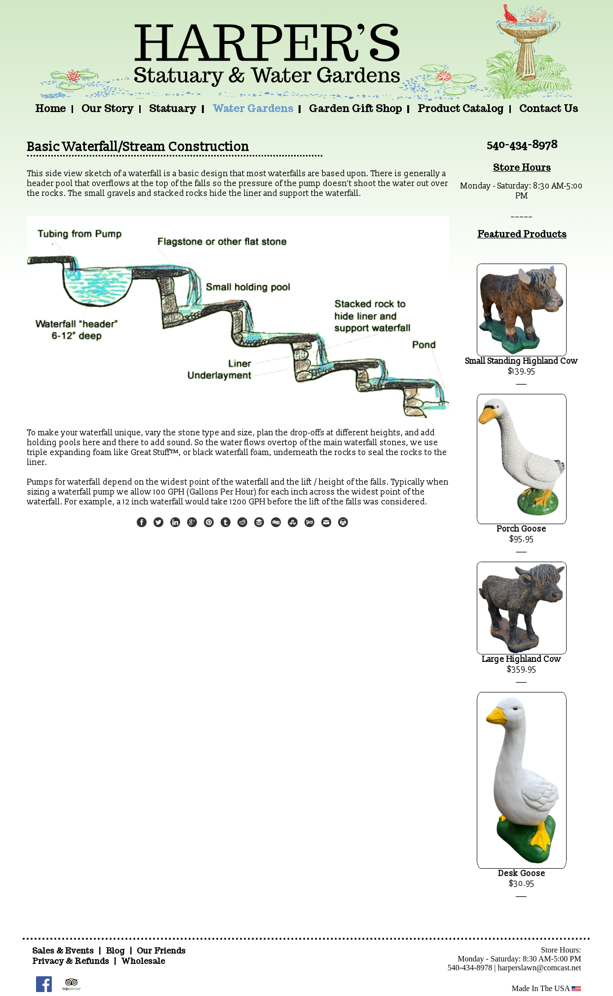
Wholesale (143, 961)
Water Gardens (252, 108)
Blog (116, 951)
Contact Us (548, 108)
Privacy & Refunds (70, 961)
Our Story (107, 108)
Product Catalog (460, 108)
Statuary (172, 108)
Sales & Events (64, 951)
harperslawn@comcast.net (539, 967)
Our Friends (161, 951)
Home (50, 108)
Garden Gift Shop (355, 108)
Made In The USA (546, 988)
